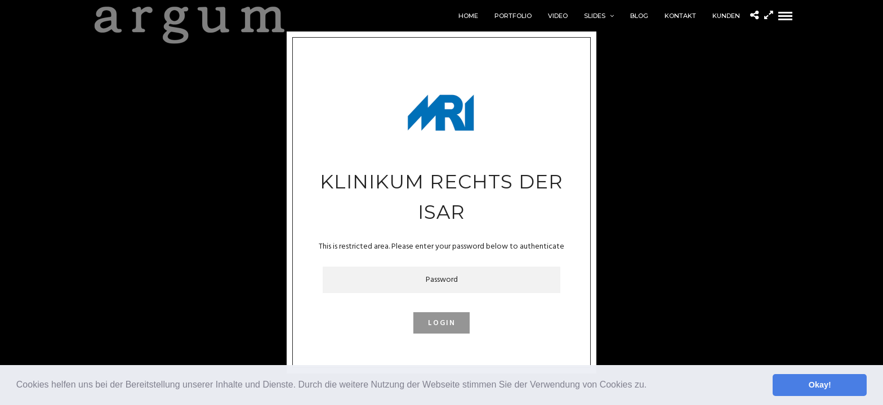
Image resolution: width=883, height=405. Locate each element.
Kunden (726, 16)
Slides (594, 16)
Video (558, 16)
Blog (639, 16)
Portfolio (513, 16)
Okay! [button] (820, 384)
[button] (651, 386)
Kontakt (680, 16)
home (468, 16)
